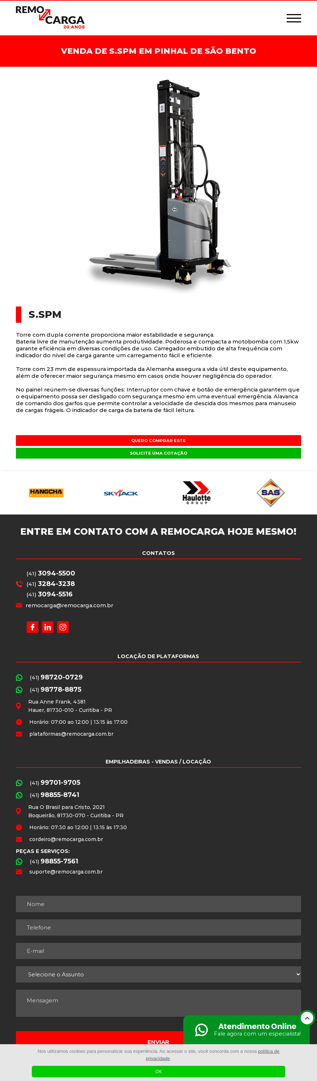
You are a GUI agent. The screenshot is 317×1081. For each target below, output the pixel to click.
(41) (50, 573)
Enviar (158, 1041)
